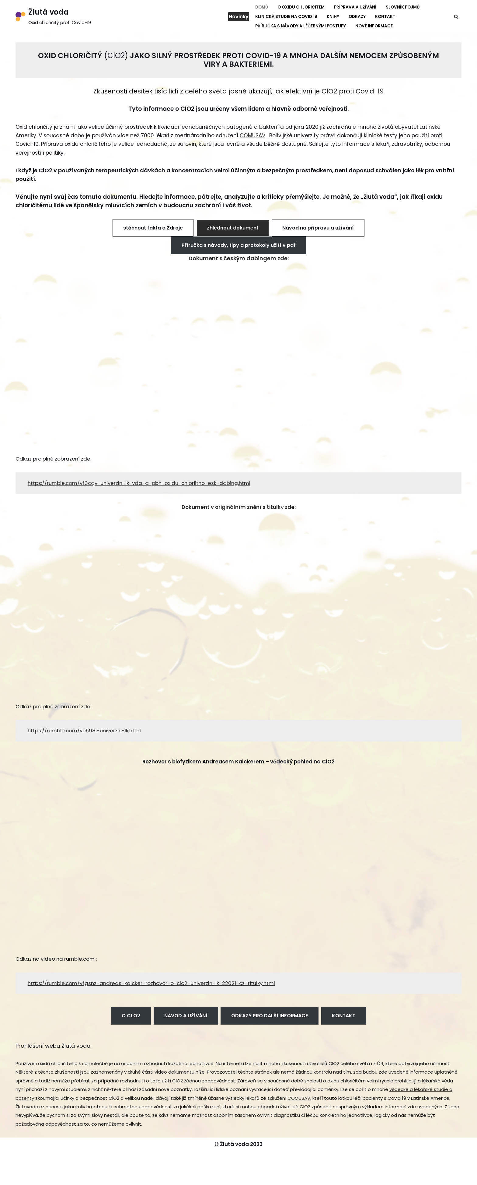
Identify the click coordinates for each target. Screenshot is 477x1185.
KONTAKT (343, 1019)
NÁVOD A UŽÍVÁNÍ (185, 1019)
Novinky (239, 16)
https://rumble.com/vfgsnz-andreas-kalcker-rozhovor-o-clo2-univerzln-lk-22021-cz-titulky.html (154, 987)
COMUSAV (252, 136)
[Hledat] (456, 16)
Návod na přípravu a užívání (318, 229)
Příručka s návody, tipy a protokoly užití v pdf (239, 247)
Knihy (333, 16)
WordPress (68, 1176)
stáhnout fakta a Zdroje (153, 229)
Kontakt (385, 16)
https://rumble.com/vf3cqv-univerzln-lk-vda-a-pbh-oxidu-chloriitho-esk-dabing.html (142, 485)
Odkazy (357, 16)
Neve (22, 1176)
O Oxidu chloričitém (301, 7)
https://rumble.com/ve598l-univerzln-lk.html (86, 734)
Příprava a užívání (355, 7)
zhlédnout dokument (233, 229)
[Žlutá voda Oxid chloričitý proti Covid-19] (53, 16)
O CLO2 (131, 1019)
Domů (261, 7)
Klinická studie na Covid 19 (286, 16)
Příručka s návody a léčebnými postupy (300, 26)
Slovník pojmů (403, 7)
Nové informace (374, 26)
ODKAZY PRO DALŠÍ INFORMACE (269, 1019)
